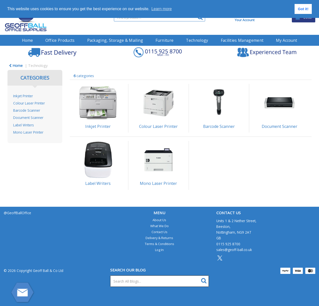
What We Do (159, 226)
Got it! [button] (303, 9)
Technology (197, 40)
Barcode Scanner (26, 110)
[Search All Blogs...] (159, 281)
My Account (286, 40)
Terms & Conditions (159, 244)
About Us (159, 220)
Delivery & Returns (159, 238)
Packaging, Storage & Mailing (115, 40)
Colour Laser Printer (29, 103)
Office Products (60, 40)
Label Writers (23, 125)
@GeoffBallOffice (17, 212)
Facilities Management (242, 40)
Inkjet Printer (23, 96)
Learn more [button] (161, 9)
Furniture (164, 40)
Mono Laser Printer (28, 132)
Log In (159, 250)
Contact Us (159, 232)
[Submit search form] (205, 280)
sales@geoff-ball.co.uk (234, 249)
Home (27, 40)
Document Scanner (28, 117)
